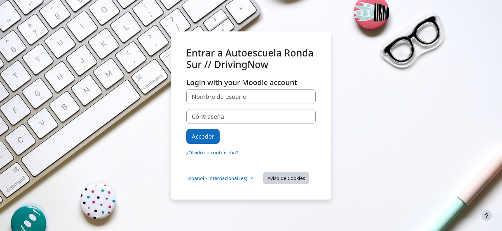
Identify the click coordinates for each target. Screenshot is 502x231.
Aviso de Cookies (286, 178)
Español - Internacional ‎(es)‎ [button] (217, 178)
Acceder (203, 136)
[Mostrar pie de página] (487, 215)
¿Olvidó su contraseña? (212, 152)
